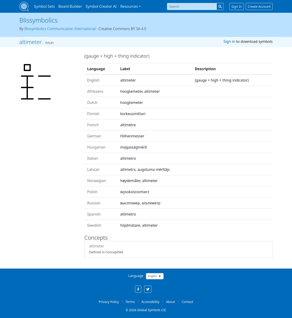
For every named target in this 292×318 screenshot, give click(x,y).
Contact (187, 302)
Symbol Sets (44, 6)
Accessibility (150, 302)
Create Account (259, 6)
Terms (130, 302)
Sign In (236, 6)
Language (135, 276)
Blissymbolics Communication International (60, 28)
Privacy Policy (109, 302)
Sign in (229, 41)
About (170, 302)
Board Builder (70, 6)
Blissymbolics (38, 20)
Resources (129, 6)
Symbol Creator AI (101, 6)
